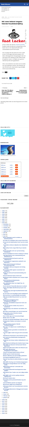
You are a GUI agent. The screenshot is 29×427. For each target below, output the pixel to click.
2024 (3, 214)
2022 (3, 217)
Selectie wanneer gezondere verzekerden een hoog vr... (15, 330)
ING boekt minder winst (9, 378)
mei (4, 236)
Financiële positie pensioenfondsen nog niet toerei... (14, 380)
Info (16, 165)
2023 (3, 216)
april (4, 392)
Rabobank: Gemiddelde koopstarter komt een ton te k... (15, 303)
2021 (3, 219)
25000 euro (3, 171)
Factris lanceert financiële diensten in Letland (15, 286)
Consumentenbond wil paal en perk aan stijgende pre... (13, 259)
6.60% (11, 169)
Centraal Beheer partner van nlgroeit (12, 382)
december (6, 224)
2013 (3, 408)
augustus (6, 231)
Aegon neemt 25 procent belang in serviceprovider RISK (12, 264)
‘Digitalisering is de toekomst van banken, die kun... (15, 309)
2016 (3, 403)
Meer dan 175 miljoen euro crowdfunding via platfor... (14, 327)
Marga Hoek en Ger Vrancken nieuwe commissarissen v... (12, 313)
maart (5, 394)
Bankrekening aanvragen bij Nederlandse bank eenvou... (15, 291)
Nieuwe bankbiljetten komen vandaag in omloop (15, 253)
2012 (3, 410)
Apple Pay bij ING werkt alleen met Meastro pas (15, 347)
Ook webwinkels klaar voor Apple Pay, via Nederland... (13, 284)
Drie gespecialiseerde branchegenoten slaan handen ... (14, 370)
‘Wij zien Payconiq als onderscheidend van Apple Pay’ (15, 359)
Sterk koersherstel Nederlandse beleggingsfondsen (11, 281)
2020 (3, 221)
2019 (3, 222)
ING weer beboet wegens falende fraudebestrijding (11, 324)
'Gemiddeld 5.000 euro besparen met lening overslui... (14, 267)
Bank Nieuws (5, 4)
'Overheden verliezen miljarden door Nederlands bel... (15, 245)
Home (3, 17)
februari (5, 396)
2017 (3, 401)
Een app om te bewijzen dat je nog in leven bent (15, 240)
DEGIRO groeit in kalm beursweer (11, 354)
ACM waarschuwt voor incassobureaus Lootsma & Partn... (15, 386)
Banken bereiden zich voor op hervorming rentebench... (13, 251)
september (6, 229)
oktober (5, 227)
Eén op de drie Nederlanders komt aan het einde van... (15, 242)
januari (5, 397)
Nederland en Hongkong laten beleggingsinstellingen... (11, 300)
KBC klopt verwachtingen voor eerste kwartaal (15, 311)
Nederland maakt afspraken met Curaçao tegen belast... (15, 278)
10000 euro (3, 167)
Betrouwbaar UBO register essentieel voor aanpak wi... (14, 270)
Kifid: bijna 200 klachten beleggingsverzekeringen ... (11, 350)
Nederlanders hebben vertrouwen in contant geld (14, 321)
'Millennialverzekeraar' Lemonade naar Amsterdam (13, 367)
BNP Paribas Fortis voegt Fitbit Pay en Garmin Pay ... (14, 248)
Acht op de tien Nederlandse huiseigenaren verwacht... (14, 338)
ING (6, 17)
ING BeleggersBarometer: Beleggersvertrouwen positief (15, 389)
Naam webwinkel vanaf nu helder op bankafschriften (12, 238)
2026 (3, 211)
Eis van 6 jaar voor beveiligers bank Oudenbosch (15, 293)
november (6, 226)
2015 (3, 405)
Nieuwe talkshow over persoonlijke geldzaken (15, 355)
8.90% (11, 165)
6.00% (11, 167)
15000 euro (3, 169)
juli (4, 232)
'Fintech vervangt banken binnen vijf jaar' (13, 352)
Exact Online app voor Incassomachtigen (13, 316)
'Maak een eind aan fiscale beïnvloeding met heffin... (14, 273)
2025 (3, 212)
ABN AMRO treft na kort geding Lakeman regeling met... (13, 376)
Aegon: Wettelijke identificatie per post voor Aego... (14, 288)
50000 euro (3, 174)
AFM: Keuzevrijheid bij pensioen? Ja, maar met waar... (15, 297)
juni (4, 234)
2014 (3, 406)
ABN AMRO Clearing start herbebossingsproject (15, 362)
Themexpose (16, 425)
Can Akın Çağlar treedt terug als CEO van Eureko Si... (15, 333)
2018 (3, 399)
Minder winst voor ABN (9, 317)
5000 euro (3, 165)
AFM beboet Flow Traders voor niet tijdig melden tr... (15, 373)
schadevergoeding (20, 44)
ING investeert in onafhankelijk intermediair (14, 295)
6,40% (11, 171)
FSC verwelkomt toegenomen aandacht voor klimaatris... (14, 262)
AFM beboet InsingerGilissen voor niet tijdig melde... (14, 364)
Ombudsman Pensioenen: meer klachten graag (15, 335)
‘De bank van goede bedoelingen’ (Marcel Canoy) (15, 319)
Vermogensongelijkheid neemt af (11, 357)
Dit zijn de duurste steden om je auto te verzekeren (13, 306)
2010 (3, 413)
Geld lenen (3, 163)
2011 (3, 411)
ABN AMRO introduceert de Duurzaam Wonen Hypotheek (14, 345)
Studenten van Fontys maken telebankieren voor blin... (15, 341)
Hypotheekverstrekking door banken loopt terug (15, 343)
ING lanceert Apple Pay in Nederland (12, 384)
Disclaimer (16, 176)
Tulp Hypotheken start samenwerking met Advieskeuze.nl (14, 256)
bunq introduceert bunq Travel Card (12, 275)
